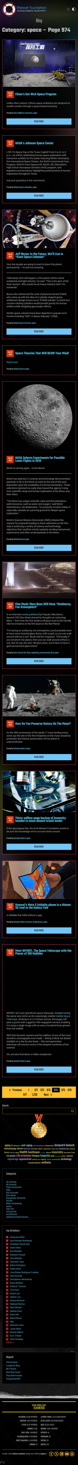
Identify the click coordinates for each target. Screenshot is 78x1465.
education (28, 187)
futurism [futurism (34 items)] (12, 1153)
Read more (39, 121)
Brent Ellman (16, 1318)
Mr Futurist (11, 1369)
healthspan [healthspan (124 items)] (34, 1152)
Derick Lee (15, 1293)
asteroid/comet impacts (17, 1217)
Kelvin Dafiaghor (17, 1265)
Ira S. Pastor (15, 1336)
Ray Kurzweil (12, 1192)
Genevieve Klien (19, 748)
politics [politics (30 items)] (64, 1156)
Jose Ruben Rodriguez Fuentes (24, 1272)
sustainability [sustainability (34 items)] (56, 1160)
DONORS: (30, 1429)
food (52, 652)
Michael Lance (18, 187)
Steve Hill (14, 1314)
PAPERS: (43, 1440)
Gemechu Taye (17, 1262)
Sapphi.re (43, 1453)
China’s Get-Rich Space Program (35, 94)
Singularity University (16, 1198)
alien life (10, 1209)
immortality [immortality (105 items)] (57, 1152)
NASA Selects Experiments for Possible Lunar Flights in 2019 (40, 459)
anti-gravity (11, 1211)
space (35, 113)
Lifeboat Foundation (18, 1453)
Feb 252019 (10, 255)
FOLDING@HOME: (23, 1436)
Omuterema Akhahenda (21, 1279)
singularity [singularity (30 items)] (43, 1159)
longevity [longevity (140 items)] (45, 1156)
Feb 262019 (10, 143)
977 (25, 1094)
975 (63, 1090)
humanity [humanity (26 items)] (42, 1153)
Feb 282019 (10, 94)
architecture (11, 1214)
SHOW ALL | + (10, 1342)
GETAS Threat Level (39, 1407)
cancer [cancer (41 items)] (40, 1149)
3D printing (11, 1182)
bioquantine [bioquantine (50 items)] (49, 1146)
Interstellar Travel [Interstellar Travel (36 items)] (69, 1153)
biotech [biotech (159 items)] (70, 1145)
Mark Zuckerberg (14, 1203)
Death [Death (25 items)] (56, 1149)
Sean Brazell (16, 1307)
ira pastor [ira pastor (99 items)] (11, 1155)
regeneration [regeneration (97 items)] (25, 1159)
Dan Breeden (16, 1251)
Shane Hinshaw (17, 1300)
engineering (35, 652)
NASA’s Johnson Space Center (34, 143)
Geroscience (11, 1362)
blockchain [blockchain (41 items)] (27, 1149)
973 (48, 1090)
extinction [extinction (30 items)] (72, 1149)
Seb (12, 1321)
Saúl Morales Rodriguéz (21, 1240)
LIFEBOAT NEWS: (46, 1417)
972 (42, 1090)
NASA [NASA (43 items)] (52, 1156)
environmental (45, 652)
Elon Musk (27, 652)
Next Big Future (13, 1372)
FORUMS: (32, 1444)
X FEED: (24, 1425)
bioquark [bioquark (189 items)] (60, 1145)
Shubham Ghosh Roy (20, 1244)
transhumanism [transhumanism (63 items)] (34, 1163)
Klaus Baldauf (18, 113)
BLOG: (42, 1425)
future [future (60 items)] (6, 1152)
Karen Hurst (15, 1269)
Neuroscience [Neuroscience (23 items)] (58, 1156)
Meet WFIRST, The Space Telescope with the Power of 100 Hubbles (43, 952)
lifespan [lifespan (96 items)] (36, 1155)
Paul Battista (16, 1258)
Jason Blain (15, 1329)
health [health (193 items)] (23, 1152)
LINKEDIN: (23, 1421)
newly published (30, 614)
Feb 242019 (10, 723)
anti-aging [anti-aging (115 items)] (26, 1145)
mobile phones (37, 922)
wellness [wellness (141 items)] (46, 1162)
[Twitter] (56, 1454)
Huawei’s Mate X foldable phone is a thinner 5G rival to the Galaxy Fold (43, 906)
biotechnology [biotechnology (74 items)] (10, 1148)
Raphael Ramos (17, 1304)
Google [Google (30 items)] (17, 1153)
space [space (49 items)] (49, 1159)
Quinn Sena (17, 652)
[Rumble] (72, 1454)
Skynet (9, 1200)
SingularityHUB (13, 1379)
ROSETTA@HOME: (22, 1440)
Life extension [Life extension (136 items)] (23, 1156)
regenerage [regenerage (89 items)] (12, 1159)
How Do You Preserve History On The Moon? (43, 723)
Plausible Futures (14, 1375)
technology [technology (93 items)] (66, 1159)
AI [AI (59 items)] (12, 1146)
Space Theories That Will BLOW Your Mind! (42, 353)
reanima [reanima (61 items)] (69, 1156)
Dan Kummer (16, 1276)
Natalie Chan (16, 1311)
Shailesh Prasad (17, 1255)
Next (46, 1094)
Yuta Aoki (14, 1290)
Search (72, 1111)
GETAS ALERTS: (46, 1421)
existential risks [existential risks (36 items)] (64, 1149)
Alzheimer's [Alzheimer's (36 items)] (17, 1146)
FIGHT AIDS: (25, 1432)
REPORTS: (44, 1432)
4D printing (11, 1184)
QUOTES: (43, 1444)
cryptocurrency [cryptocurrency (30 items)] (47, 1149)
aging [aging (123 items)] (8, 1145)
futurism (28, 323)
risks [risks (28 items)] (38, 1159)
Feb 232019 (10, 952)
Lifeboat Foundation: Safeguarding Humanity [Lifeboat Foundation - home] (32, 9)
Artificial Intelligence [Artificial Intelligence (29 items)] (39, 1146)
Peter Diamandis (13, 1187)
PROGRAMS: (45, 1436)
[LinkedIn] (62, 1454)
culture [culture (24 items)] (53, 1149)
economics (28, 113)
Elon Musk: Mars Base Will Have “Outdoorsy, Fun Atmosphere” (43, 606)
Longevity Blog (13, 1365)
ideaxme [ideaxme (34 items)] (48, 1153)
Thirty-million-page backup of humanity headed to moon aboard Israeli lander (40, 820)
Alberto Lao (15, 1297)
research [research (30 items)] (34, 1159)
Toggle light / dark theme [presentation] (73, 9)
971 (36, 1090)
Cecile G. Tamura (18, 1286)
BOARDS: (44, 1429)
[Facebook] (51, 1454)
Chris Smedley (16, 1339)
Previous (17, 1090)
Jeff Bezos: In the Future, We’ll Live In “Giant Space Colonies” (39, 256)
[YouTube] (67, 1454)
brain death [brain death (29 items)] (34, 1149)
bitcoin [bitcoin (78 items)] (20, 1148)
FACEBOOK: (22, 1417)
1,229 (34, 1094)
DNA (8, 1190)
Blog (39, 21)
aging (8, 1206)
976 (70, 1090)
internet (29, 922)
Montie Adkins (16, 1332)
